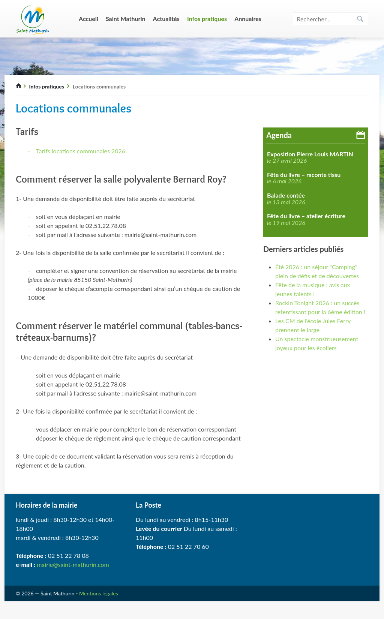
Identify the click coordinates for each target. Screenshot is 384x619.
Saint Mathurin (126, 18)
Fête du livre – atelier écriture (306, 216)
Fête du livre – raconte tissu (303, 174)
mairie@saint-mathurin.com (73, 564)
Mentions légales (98, 593)
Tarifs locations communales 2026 (80, 150)
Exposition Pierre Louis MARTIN (310, 154)
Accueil (88, 18)
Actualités (166, 18)
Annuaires (247, 18)
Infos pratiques (207, 18)
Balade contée (286, 195)
